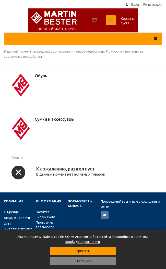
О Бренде (11, 212)
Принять (83, 251)
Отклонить (83, 261)
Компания (13, 201)
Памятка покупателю (45, 214)
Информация (48, 201)
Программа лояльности (45, 225)
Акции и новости (17, 217)
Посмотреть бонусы (80, 203)
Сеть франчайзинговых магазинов (18, 228)
